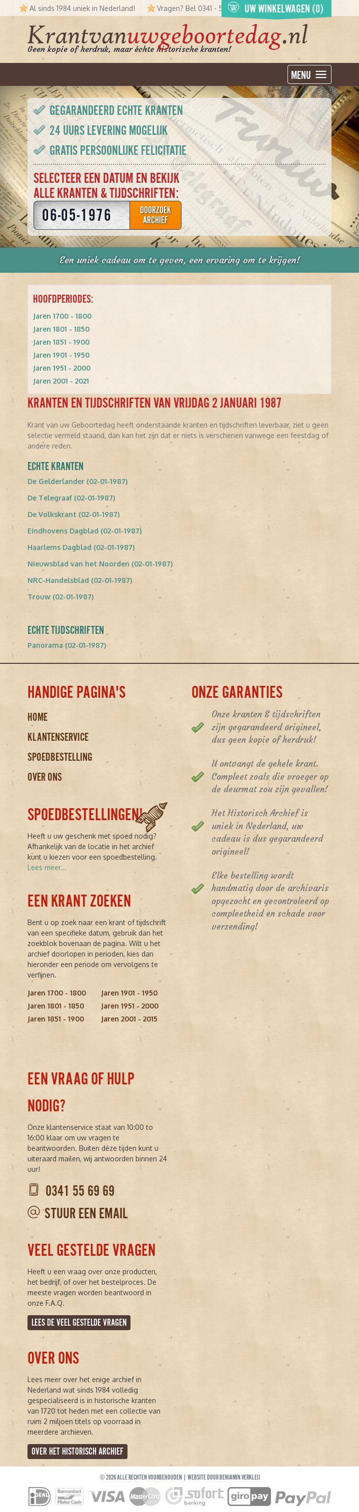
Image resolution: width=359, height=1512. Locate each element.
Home (38, 717)
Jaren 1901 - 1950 (61, 355)
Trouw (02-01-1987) (61, 596)
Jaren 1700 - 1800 (62, 316)
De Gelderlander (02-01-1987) (78, 481)
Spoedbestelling (60, 757)
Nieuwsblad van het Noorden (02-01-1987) (100, 563)
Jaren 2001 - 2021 (61, 381)
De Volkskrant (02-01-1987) (74, 514)
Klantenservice (58, 737)
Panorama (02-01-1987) (67, 645)
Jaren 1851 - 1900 (61, 342)
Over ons (45, 777)
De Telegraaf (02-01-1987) (71, 498)
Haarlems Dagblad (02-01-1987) (81, 547)
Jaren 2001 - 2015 (129, 1018)
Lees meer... (47, 867)
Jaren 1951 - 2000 (61, 368)
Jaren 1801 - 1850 (61, 329)
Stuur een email (86, 1213)
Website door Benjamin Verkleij (224, 1478)
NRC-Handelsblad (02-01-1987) (80, 580)
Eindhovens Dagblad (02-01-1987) (85, 530)
